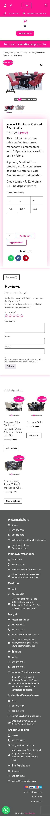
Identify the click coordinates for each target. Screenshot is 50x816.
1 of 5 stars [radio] (6, 315)
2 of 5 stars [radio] (10, 315)
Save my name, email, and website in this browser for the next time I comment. (23, 361)
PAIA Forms (37, 797)
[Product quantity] (10, 235)
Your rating (10, 312)
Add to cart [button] (11, 448)
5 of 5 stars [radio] (21, 315)
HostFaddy (30, 813)
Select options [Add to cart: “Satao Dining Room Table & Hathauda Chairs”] (13, 501)
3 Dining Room (14, 53)
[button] (46, 5)
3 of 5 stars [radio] (14, 315)
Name (8, 337)
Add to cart (25, 235)
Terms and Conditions (33, 792)
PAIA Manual (36, 801)
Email (8, 347)
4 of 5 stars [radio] (17, 315)
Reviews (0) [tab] (11, 277)
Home (6, 53)
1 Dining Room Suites (28, 53)
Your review (10, 321)
